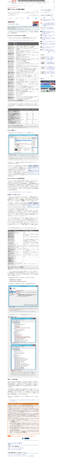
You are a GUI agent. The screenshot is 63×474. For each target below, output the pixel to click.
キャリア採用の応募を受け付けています (47, 12)
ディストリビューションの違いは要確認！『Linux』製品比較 (17, 454)
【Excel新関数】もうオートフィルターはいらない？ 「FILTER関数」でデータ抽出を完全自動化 (48, 38)
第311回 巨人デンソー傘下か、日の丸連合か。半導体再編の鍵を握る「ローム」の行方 (48, 20)
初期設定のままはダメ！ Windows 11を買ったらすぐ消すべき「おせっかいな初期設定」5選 (48, 44)
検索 (54, 7)
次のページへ (27, 438)
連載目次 (17, 24)
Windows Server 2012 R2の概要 (16, 449)
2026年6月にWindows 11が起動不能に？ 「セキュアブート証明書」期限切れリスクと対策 (48, 28)
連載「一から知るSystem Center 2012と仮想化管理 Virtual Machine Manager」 (33, 168)
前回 (9, 31)
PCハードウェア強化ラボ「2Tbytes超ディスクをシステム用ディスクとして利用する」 (33, 205)
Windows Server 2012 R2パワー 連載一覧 (15, 443)
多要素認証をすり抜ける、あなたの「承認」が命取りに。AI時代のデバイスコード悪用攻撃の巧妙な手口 (48, 32)
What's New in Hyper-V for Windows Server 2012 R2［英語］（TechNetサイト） (22, 40)
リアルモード (28, 410)
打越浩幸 (30, 15)
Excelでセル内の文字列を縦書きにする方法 (48, 41)
